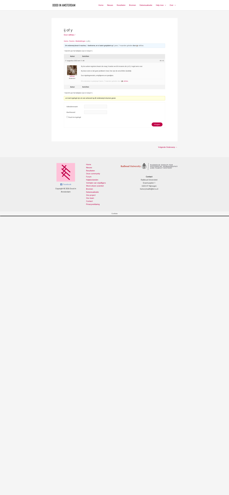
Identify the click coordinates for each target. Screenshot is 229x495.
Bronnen (132, 5)
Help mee (161, 5)
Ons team (90, 198)
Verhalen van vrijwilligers (96, 183)
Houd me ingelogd (74, 117)
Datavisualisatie (146, 5)
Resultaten (121, 5)
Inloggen (157, 124)
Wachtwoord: (71, 112)
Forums (71, 41)
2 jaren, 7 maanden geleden (122, 45)
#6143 (162, 61)
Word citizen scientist (95, 186)
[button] (165, 5)
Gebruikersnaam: (72, 107)
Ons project (91, 195)
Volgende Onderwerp (167, 147)
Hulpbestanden (92, 180)
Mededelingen (80, 41)
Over (173, 5)
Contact (89, 201)
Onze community (93, 174)
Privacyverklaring (93, 204)
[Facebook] (65, 184)
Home (100, 5)
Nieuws (110, 5)
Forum (88, 177)
